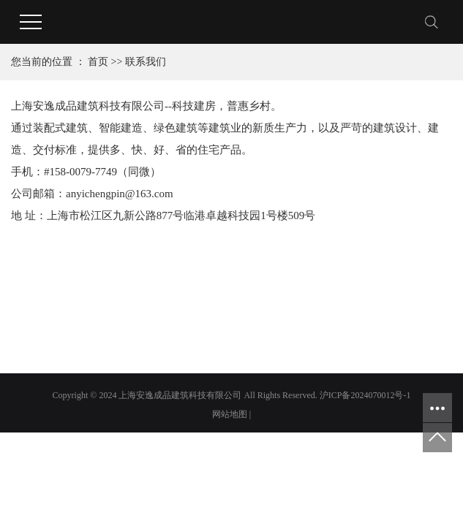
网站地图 (229, 414)
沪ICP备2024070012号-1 (365, 395)
